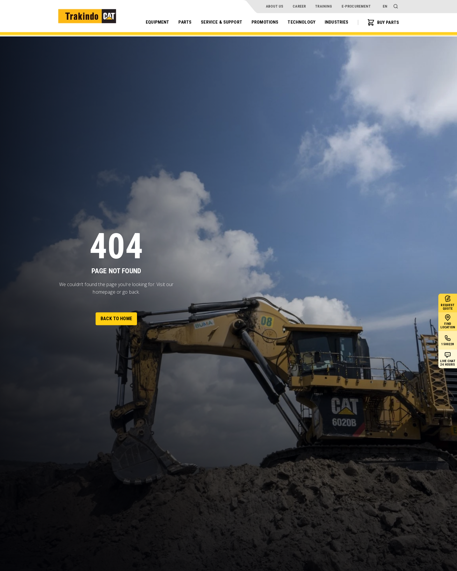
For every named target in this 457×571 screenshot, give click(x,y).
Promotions (264, 22)
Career (299, 6)
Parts (183, 22)
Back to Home (116, 318)
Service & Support (220, 22)
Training (323, 6)
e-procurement (356, 6)
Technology (300, 22)
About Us (274, 6)
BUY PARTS (383, 22)
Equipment (155, 22)
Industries (336, 22)
